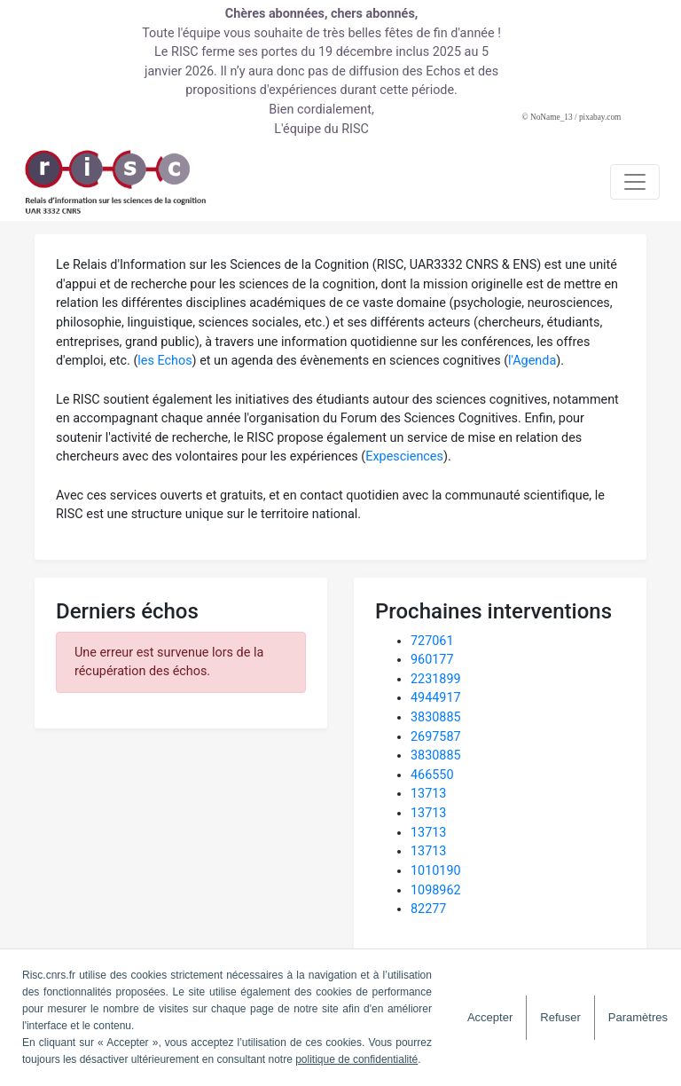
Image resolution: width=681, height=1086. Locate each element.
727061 (432, 641)
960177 (432, 659)
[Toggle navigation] (635, 182)
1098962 (436, 890)
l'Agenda (532, 360)
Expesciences (404, 456)
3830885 (436, 717)
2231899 (436, 679)
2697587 (436, 736)
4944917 (436, 697)
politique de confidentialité (356, 1059)
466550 (432, 775)
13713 (428, 793)
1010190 (436, 870)
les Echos (164, 360)
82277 (428, 909)
